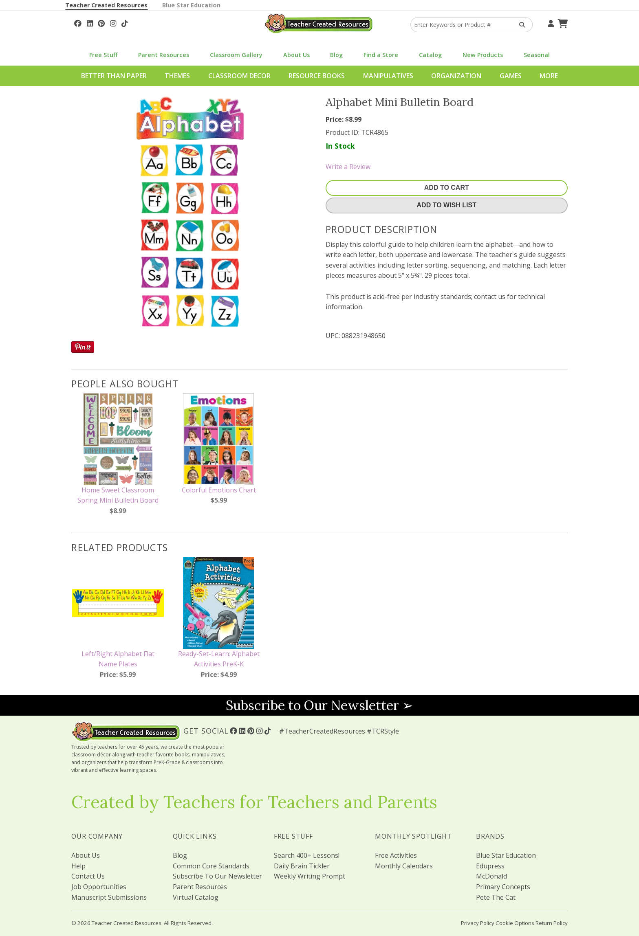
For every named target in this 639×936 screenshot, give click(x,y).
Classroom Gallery (236, 55)
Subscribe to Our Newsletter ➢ (319, 705)
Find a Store (381, 55)
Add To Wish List (446, 205)
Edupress (490, 865)
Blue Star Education (191, 5)
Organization (456, 75)
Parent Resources (163, 55)
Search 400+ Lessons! (306, 855)
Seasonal (537, 55)
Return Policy (551, 923)
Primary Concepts (503, 886)
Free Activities (396, 855)
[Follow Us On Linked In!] (90, 22)
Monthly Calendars (404, 865)
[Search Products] (519, 24)
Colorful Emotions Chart (219, 490)
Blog (336, 55)
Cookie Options (515, 923)
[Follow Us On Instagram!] (113, 22)
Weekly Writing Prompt (309, 876)
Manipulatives (388, 75)
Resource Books (317, 75)
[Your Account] (550, 22)
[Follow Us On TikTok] (124, 22)
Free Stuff (103, 55)
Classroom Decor (239, 75)
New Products (483, 55)
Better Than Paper (114, 75)
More (549, 75)
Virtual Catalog (195, 897)
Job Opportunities (98, 886)
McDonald (491, 876)
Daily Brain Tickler (302, 865)
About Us (296, 55)
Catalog (430, 55)
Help (78, 865)
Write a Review (348, 166)
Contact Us (88, 876)
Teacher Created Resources (106, 5)
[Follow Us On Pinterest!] (101, 22)
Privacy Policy (477, 923)
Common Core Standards (211, 865)
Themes (177, 75)
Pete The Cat (496, 897)
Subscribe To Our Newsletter (217, 876)
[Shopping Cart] (561, 22)
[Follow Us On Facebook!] (78, 22)
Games (511, 75)
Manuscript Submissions (109, 897)
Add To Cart (446, 187)
